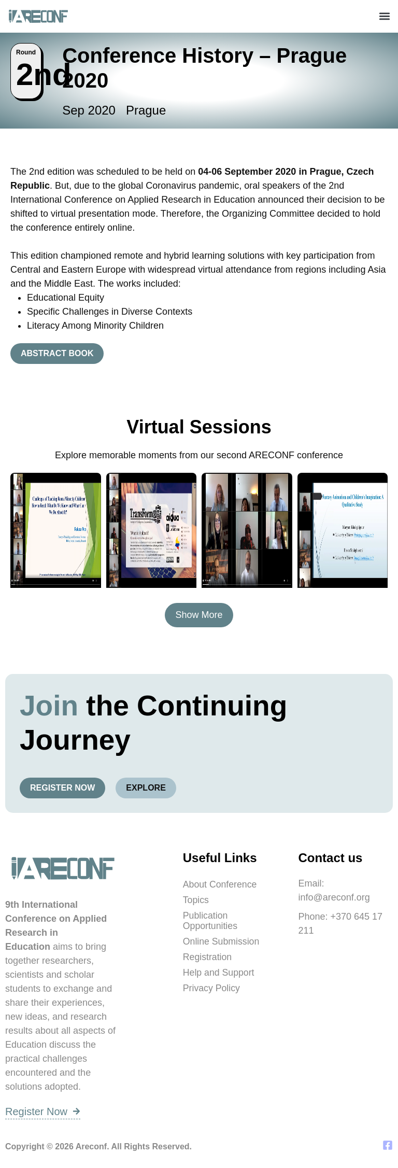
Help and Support (219, 972)
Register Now (62, 787)
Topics (196, 900)
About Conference (220, 884)
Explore (145, 787)
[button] (384, 16)
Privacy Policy (212, 988)
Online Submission (222, 941)
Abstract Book (57, 353)
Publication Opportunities (210, 920)
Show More (198, 615)
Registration (208, 957)
